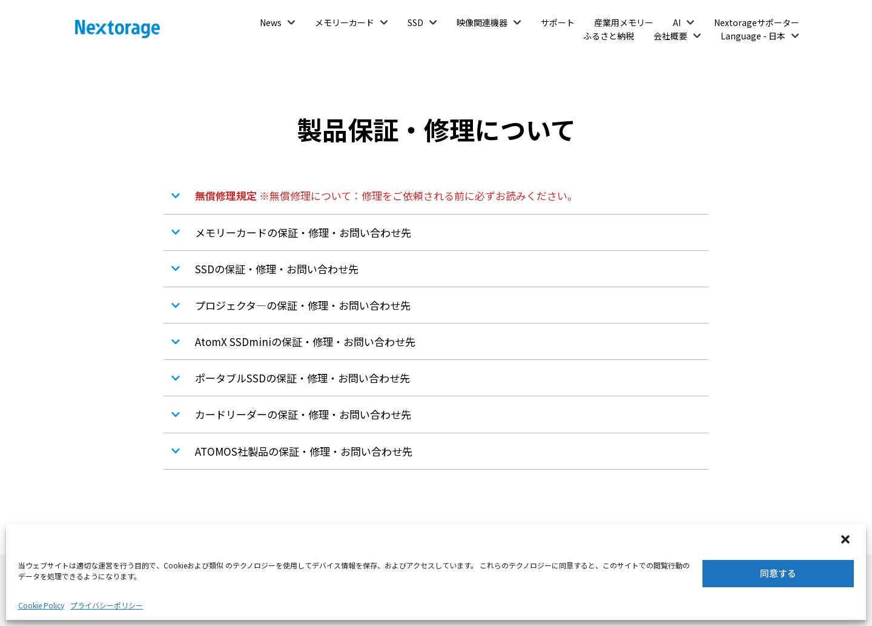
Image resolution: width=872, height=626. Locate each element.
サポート (558, 22)
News (271, 22)
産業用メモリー (623, 22)
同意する (778, 573)
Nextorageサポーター (756, 22)
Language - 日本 (753, 36)
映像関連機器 (482, 22)
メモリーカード (344, 22)
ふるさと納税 (608, 36)
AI (677, 22)
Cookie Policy (41, 605)
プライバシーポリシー (106, 605)
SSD (415, 22)
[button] (846, 540)
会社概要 (670, 36)
